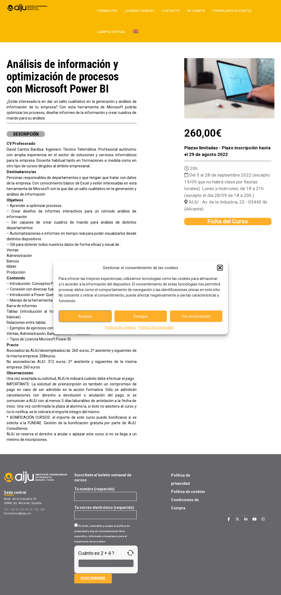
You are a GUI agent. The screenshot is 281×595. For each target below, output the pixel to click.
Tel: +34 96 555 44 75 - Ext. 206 (24, 509)
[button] (220, 267)
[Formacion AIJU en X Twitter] (237, 519)
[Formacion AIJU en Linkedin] (246, 519)
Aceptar (85, 316)
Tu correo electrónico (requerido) (105, 511)
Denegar (140, 316)
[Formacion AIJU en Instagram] (263, 519)
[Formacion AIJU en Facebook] (228, 519)
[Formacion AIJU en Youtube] (254, 519)
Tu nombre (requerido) (105, 492)
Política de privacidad (155, 327)
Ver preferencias (196, 316)
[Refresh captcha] (130, 553)
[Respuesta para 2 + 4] (106, 563)
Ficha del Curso (228, 221)
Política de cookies (120, 327)
